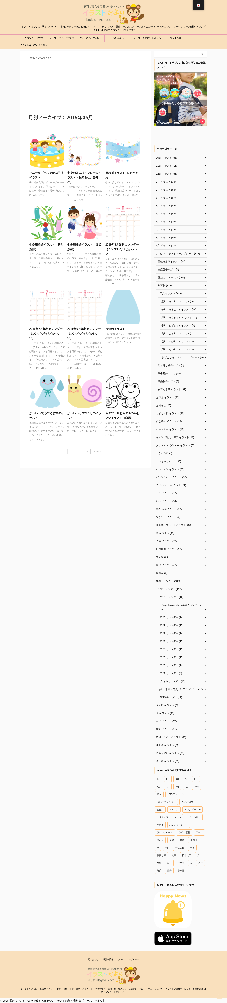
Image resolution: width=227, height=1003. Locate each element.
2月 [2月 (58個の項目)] (168, 779)
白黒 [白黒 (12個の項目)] (159, 863)
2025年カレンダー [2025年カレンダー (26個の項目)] (176, 794)
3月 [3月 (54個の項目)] (177, 779)
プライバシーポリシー (128, 959)
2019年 (42, 57)
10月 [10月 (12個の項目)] (196, 786)
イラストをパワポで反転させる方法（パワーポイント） (34, 46)
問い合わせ (118, 38)
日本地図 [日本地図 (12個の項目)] (186, 855)
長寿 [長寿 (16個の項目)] (169, 870)
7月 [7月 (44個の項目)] (168, 786)
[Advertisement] (85, 86)
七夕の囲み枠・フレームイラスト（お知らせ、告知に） (84, 177)
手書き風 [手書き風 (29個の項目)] (161, 855)
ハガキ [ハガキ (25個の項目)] (160, 824)
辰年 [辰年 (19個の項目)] (200, 863)
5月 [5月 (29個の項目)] (196, 779)
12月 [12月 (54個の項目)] (159, 794)
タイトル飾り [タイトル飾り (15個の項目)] (194, 817)
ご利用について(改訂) (90, 38)
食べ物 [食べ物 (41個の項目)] (181, 870)
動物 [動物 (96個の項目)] (182, 840)
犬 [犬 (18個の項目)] (198, 855)
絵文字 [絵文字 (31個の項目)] (181, 863)
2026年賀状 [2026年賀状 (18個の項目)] (187, 802)
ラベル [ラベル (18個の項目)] (199, 832)
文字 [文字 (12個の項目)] (174, 855)
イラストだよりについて (62, 38)
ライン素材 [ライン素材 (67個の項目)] (184, 832)
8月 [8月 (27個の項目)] (177, 786)
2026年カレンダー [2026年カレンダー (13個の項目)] (166, 802)
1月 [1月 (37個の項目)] (158, 779)
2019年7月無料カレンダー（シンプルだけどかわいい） (46, 333)
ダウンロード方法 (33, 38)
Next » (97, 451)
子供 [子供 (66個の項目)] (167, 847)
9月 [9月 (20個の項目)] (186, 786)
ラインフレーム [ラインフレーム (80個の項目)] (165, 832)
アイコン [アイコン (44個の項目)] (174, 809)
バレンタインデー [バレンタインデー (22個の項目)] (178, 824)
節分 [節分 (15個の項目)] (169, 863)
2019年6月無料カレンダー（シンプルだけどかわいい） (84, 333)
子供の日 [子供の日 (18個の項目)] (179, 847)
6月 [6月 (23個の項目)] (158, 786)
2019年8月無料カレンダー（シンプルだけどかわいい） (122, 249)
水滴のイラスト (115, 328)
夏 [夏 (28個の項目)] (158, 847)
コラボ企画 (175, 38)
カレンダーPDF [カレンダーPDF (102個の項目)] (192, 809)
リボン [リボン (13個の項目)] (160, 840)
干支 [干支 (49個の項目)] (192, 847)
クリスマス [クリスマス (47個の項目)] (162, 817)
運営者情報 (108, 959)
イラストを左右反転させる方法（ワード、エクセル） (147, 39)
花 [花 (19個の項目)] (191, 863)
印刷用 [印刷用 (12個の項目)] (193, 840)
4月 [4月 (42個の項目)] (186, 779)
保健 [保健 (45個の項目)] (171, 840)
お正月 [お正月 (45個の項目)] (160, 809)
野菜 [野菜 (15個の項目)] (159, 870)
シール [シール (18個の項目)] (177, 817)
